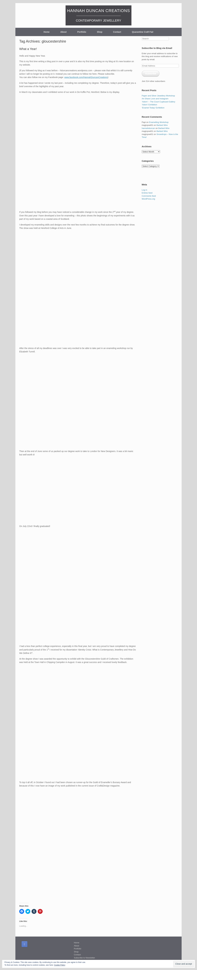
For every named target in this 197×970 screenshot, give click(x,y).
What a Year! (28, 49)
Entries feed (147, 193)
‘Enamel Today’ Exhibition (153, 108)
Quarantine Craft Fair (142, 32)
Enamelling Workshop (158, 122)
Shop (99, 32)
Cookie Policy (59, 965)
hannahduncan (148, 128)
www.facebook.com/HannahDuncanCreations (86, 77)
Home (47, 32)
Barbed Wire (162, 125)
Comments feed (149, 196)
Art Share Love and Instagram (155, 98)
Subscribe (150, 73)
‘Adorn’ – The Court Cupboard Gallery (158, 102)
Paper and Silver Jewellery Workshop (158, 96)
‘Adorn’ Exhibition (149, 104)
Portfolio (81, 32)
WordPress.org (148, 199)
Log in (144, 190)
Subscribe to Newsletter (84, 958)
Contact (117, 32)
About (63, 32)
